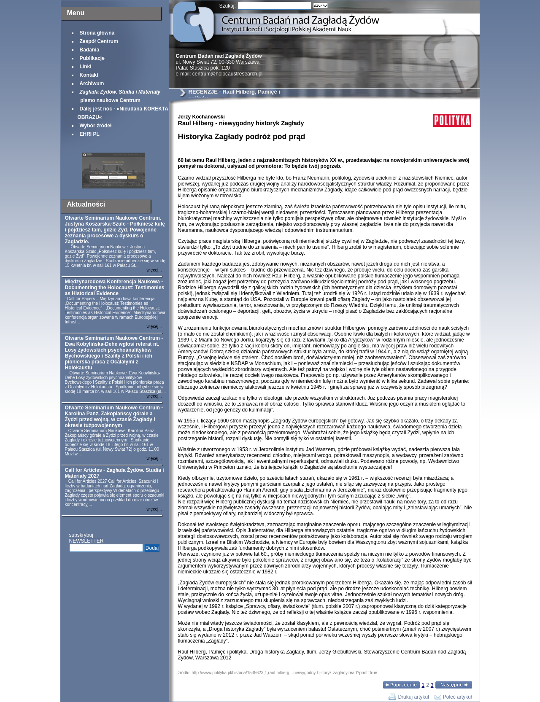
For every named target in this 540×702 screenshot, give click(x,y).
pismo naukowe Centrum (119, 96)
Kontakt (89, 75)
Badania (90, 50)
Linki (86, 67)
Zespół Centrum (99, 41)
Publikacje (92, 58)
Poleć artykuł (457, 697)
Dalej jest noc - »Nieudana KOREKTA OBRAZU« (123, 113)
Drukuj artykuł (413, 697)
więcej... (154, 270)
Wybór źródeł (96, 126)
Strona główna (97, 33)
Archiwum (92, 83)
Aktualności (86, 204)
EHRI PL (90, 134)
